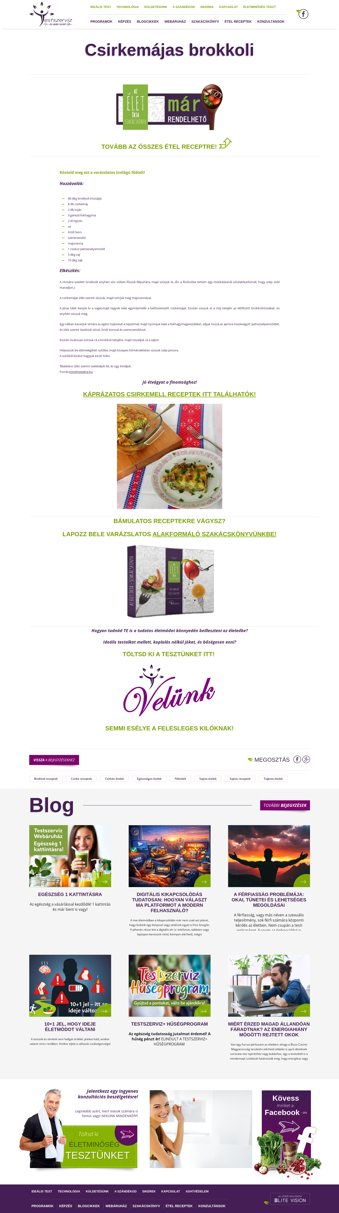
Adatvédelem (197, 1191)
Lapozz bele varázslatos (107, 534)
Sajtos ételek (208, 779)
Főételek (180, 779)
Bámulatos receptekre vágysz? (169, 521)
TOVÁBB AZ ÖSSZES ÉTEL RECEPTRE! (167, 146)
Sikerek (207, 7)
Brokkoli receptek (46, 779)
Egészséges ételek (149, 779)
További (284, 805)
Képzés (124, 21)
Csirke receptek (81, 779)
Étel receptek (238, 21)
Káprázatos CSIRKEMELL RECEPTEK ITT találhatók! (169, 394)
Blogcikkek (148, 21)
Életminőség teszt (259, 7)
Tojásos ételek (273, 779)
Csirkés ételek (114, 779)
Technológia (128, 7)
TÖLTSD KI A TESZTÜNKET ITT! (169, 654)
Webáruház (175, 21)
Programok (102, 21)
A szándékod (184, 7)
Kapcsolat (228, 7)
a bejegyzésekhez (54, 760)
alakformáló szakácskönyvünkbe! (215, 534)
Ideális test (101, 7)
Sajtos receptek (240, 779)
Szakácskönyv (205, 21)
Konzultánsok (270, 21)
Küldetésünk (155, 7)
